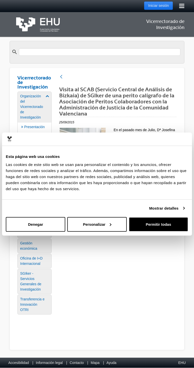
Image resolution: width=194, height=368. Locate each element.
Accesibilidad (18, 363)
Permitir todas (158, 224)
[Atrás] (61, 77)
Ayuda (111, 363)
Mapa (95, 363)
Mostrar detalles (164, 208)
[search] (99, 52)
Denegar (35, 224)
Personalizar (97, 224)
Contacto (77, 363)
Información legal (49, 363)
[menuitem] (34, 246)
